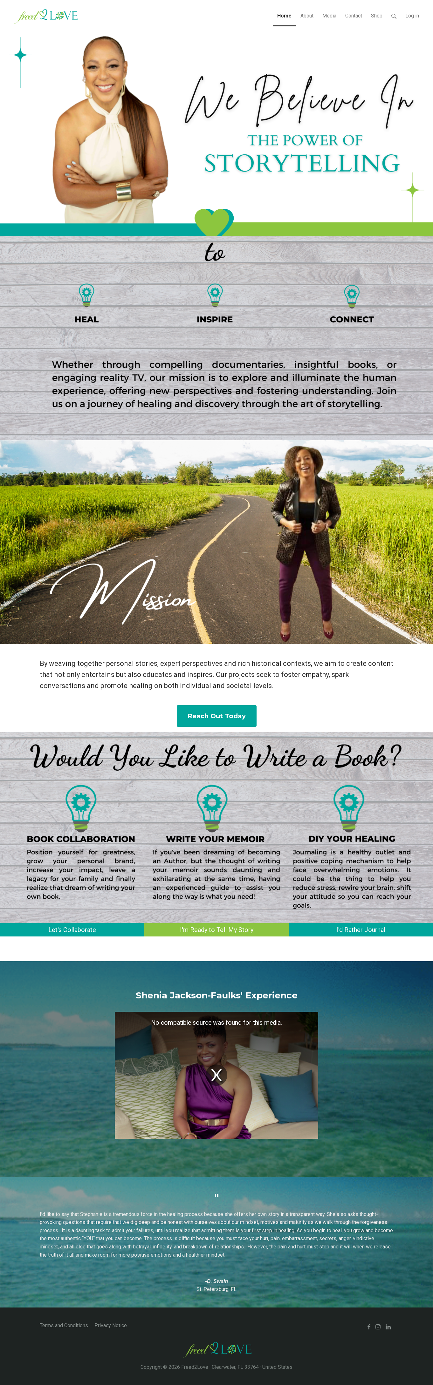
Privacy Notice (110, 1325)
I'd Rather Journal (360, 930)
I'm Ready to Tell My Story (216, 930)
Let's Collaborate (72, 930)
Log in (412, 16)
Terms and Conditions (64, 1325)
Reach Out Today (217, 716)
